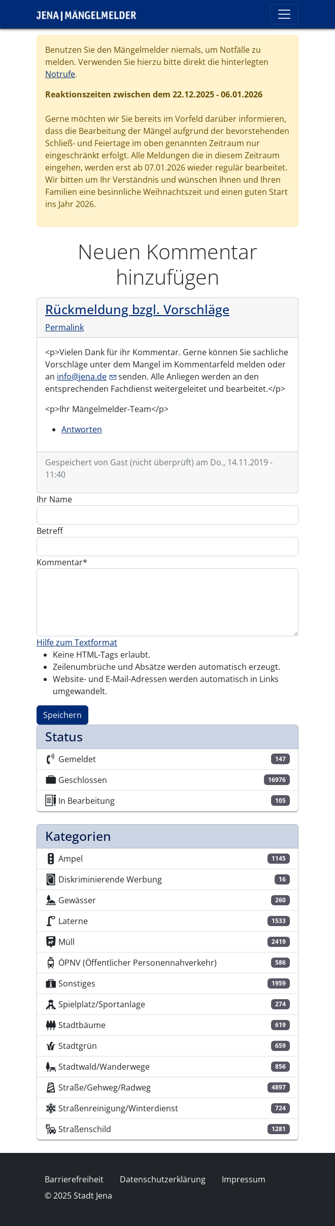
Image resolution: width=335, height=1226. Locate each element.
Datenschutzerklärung (163, 1179)
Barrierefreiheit (74, 1179)
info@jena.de (86, 376)
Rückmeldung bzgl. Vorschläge (137, 309)
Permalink (64, 327)
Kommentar (60, 562)
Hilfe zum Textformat (77, 642)
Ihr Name (54, 499)
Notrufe (60, 74)
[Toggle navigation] (284, 14)
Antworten (81, 429)
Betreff (50, 530)
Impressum (243, 1179)
